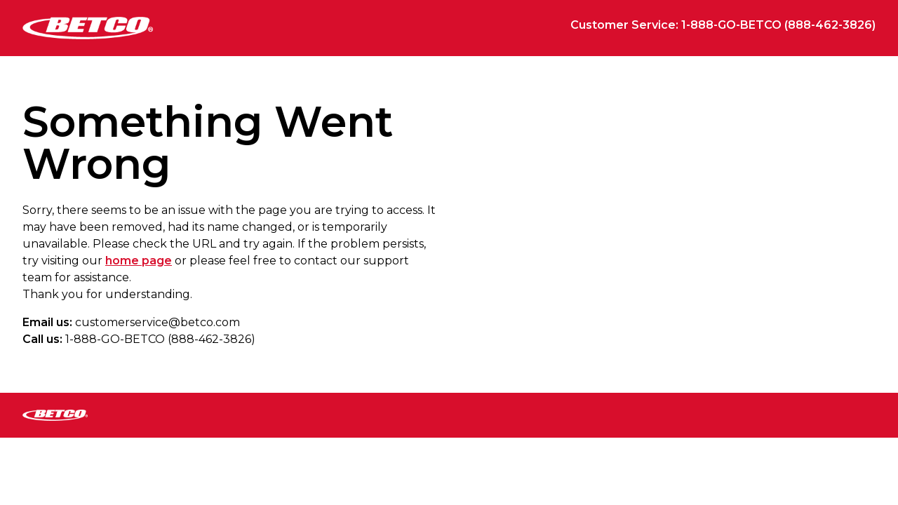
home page (138, 260)
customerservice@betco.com (157, 322)
